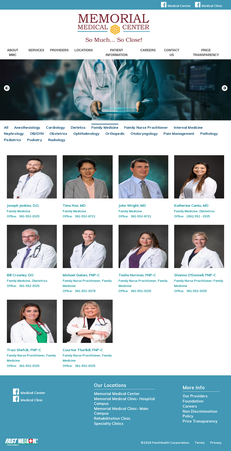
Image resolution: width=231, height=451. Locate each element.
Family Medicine (104, 127)
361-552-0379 (85, 291)
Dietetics (78, 127)
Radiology (56, 140)
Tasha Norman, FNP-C (137, 275)
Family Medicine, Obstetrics (194, 211)
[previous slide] (9, 91)
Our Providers (195, 396)
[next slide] (222, 91)
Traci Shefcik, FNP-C (24, 350)
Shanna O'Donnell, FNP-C (195, 275)
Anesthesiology (27, 127)
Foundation (193, 401)
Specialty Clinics (108, 423)
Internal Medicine (188, 127)
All (6, 127)
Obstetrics (58, 133)
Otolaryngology (144, 133)
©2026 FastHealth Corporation (165, 443)
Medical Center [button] (175, 6)
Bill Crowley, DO (20, 275)
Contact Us (171, 53)
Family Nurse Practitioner (146, 127)
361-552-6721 (85, 216)
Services (36, 50)
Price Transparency (206, 53)
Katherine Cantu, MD (191, 205)
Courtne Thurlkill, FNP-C (83, 350)
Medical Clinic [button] (208, 6)
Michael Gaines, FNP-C (81, 275)
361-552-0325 (29, 216)
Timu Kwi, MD (74, 205)
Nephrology (14, 133)
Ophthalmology (86, 133)
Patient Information (117, 53)
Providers (59, 50)
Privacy (216, 443)
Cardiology (55, 127)
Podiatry (34, 140)
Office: (12, 216)
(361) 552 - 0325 (198, 216)
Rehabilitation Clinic (112, 418)
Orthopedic (115, 133)
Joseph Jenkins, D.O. (23, 205)
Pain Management (179, 133)
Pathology (209, 133)
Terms (200, 443)
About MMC (12, 53)
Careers (148, 50)
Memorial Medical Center (117, 393)
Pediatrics (12, 140)
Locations (84, 50)
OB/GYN (37, 133)
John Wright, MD (132, 205)
